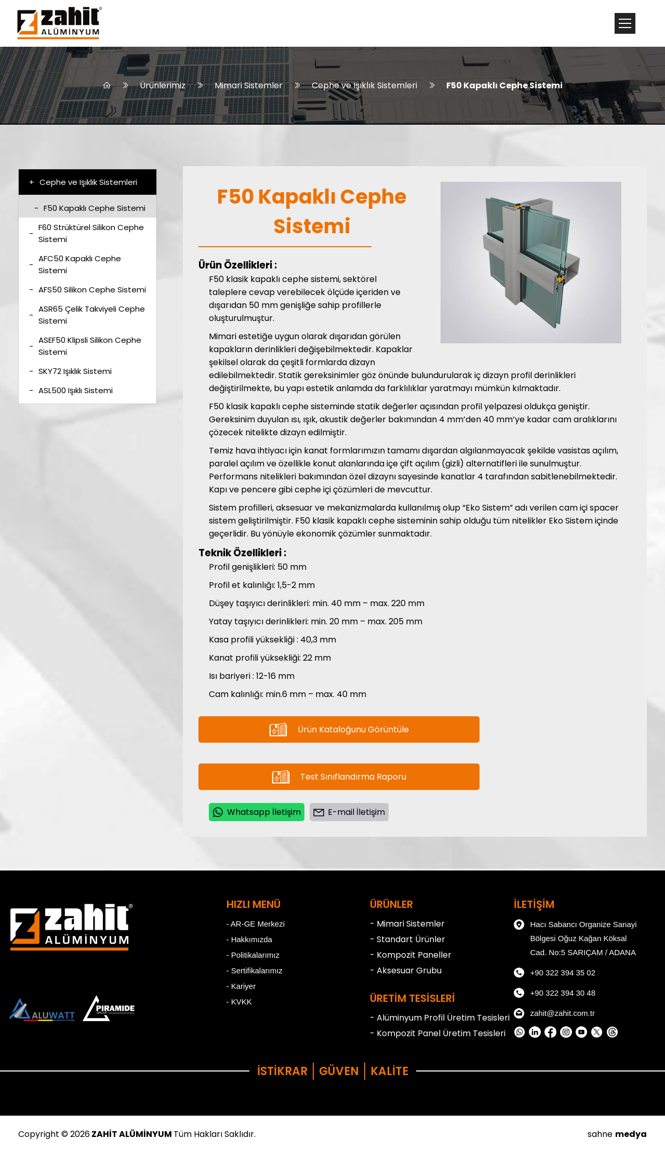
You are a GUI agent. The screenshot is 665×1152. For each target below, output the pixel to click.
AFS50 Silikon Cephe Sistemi (87, 290)
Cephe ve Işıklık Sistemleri (364, 85)
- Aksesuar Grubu (406, 970)
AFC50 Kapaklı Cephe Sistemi (75, 264)
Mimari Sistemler (249, 85)
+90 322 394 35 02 (555, 973)
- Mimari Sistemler (407, 924)
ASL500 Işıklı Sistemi (71, 390)
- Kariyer (241, 986)
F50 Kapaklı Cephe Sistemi (504, 85)
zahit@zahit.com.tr (554, 1013)
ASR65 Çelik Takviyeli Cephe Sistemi (87, 314)
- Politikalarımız (253, 954)
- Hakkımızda (249, 939)
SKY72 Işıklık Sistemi (70, 371)
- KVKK (239, 1001)
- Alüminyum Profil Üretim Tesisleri (440, 1018)
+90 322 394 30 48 (555, 993)
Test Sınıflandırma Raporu (339, 777)
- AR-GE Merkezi (256, 923)
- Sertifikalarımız (255, 970)
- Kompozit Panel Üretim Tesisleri (438, 1033)
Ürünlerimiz (162, 85)
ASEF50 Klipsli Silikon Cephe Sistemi (85, 345)
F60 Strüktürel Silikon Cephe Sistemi (86, 233)
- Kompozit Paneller (410, 955)
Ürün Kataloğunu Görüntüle (339, 729)
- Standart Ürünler (407, 939)
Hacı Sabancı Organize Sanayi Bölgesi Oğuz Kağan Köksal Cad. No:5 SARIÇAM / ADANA (575, 937)
